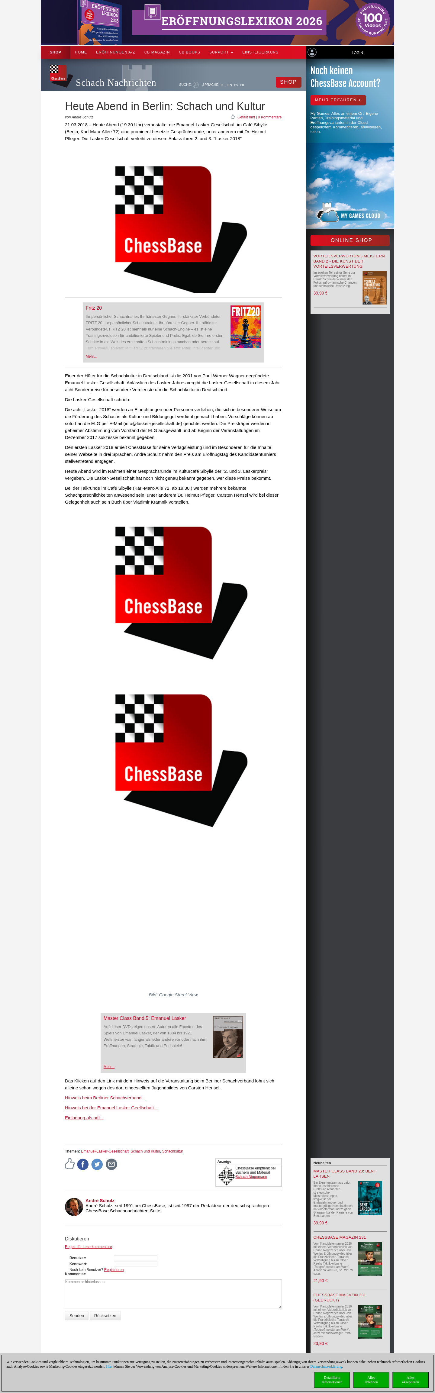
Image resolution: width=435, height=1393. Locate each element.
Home (81, 52)
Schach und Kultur (145, 1151)
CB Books (189, 52)
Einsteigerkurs (260, 52)
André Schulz (99, 1200)
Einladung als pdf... (84, 1117)
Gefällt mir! (246, 117)
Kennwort (77, 1264)
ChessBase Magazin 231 (340, 1237)
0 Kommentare (270, 117)
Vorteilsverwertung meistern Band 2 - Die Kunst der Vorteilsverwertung (349, 261)
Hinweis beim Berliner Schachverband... (105, 1097)
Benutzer (77, 1258)
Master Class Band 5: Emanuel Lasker (145, 1018)
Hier (109, 1366)
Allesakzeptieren (410, 1379)
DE (223, 85)
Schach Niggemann (251, 1177)
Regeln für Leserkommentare (88, 1247)
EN (229, 85)
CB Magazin (157, 52)
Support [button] (221, 52)
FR (242, 85)
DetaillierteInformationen (332, 1379)
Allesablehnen (371, 1379)
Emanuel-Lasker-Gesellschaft (104, 1151)
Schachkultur (172, 1151)
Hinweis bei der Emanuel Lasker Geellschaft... (111, 1107)
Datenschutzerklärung (326, 1366)
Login (357, 53)
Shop (55, 52)
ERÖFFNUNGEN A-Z (115, 52)
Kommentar (75, 1274)
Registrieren (114, 1270)
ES (236, 85)
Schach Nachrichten (116, 82)
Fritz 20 (94, 308)
